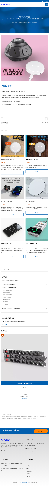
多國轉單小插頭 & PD (7, 290)
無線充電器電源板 (31, 243)
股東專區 (29, 476)
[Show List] (47, 122)
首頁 (13, 22)
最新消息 (29, 471)
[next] (46, 119)
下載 (4, 324)
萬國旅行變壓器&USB (7, 294)
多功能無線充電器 (6, 201)
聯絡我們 (29, 473)
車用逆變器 (5, 304)
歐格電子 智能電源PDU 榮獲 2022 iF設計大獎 (11, 463)
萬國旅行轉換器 (6, 292)
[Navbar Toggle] (46, 4)
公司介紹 (29, 465)
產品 (28, 468)
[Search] (21, 269)
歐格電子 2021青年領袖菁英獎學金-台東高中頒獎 (12, 469)
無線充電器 (34, 22)
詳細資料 (24, 398)
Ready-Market (30, 484)
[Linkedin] (4, 450)
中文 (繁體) (46, 1)
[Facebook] (1, 450)
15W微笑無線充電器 (32, 160)
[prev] (2, 119)
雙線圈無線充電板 (6, 243)
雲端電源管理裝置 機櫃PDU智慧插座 (10, 280)
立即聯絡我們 (18, 420)
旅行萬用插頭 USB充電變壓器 (25, 22)
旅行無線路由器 (6, 299)
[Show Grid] (45, 122)
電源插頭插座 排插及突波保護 (9, 284)
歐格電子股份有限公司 (24, 482)
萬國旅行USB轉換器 (7, 297)
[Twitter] (3, 450)
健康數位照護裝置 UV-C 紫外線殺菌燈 (11, 308)
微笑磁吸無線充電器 (7, 160)
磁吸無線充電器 (31, 201)
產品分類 (16, 22)
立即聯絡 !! (40, 431)
